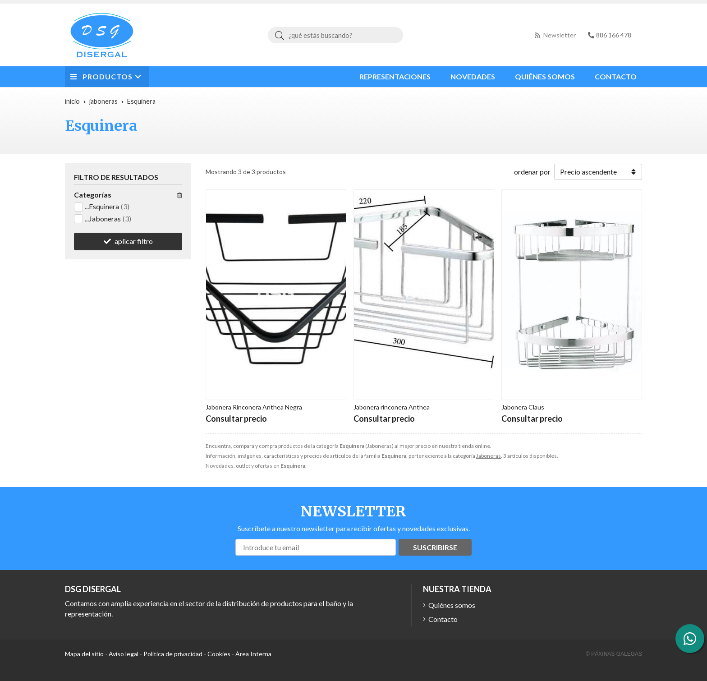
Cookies (218, 654)
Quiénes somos (451, 605)
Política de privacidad (172, 654)
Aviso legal (123, 654)
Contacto (443, 619)
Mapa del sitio (84, 654)
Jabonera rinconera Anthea (392, 407)
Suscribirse (435, 547)
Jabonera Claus (522, 407)
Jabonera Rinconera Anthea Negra (254, 407)
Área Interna (253, 654)
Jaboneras (488, 455)
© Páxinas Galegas (614, 654)
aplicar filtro (134, 241)
